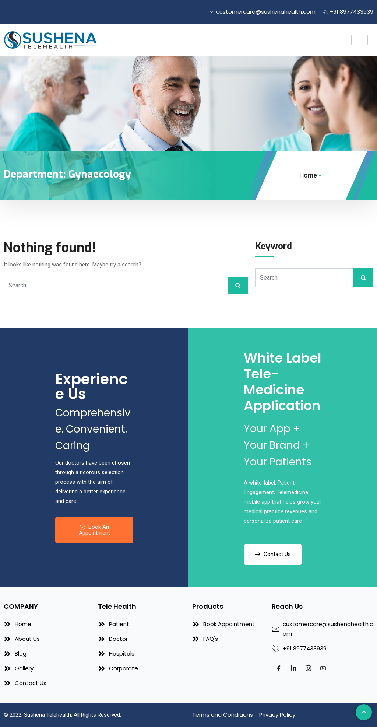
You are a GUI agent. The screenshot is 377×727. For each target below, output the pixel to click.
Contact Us (273, 554)
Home (308, 175)
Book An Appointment (94, 530)
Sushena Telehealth (47, 715)
